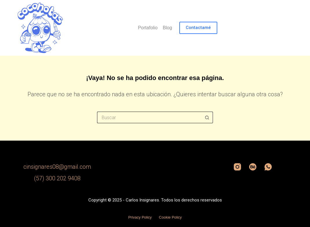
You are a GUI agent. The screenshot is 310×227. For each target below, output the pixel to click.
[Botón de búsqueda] (207, 117)
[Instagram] (237, 166)
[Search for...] (149, 117)
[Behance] (252, 166)
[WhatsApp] (268, 166)
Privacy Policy (140, 217)
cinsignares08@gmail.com (57, 166)
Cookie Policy (170, 217)
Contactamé (198, 27)
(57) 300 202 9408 (57, 178)
